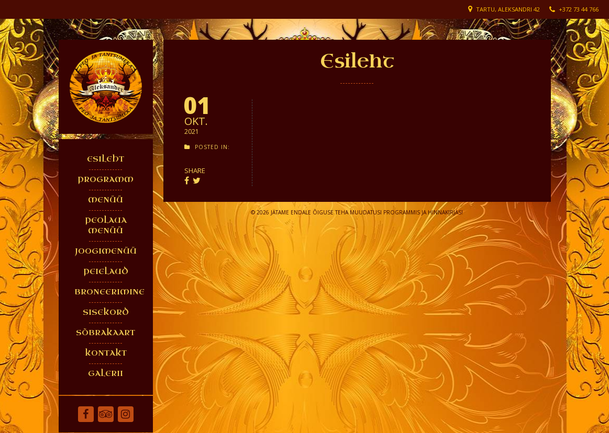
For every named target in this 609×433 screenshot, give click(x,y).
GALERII (105, 374)
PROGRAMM (105, 180)
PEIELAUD (105, 272)
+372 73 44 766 (579, 9)
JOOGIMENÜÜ (106, 251)
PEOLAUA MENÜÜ (106, 225)
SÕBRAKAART (105, 333)
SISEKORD (106, 312)
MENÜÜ (105, 200)
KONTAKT (106, 353)
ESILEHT (105, 159)
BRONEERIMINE (108, 292)
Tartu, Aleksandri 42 (508, 9)
